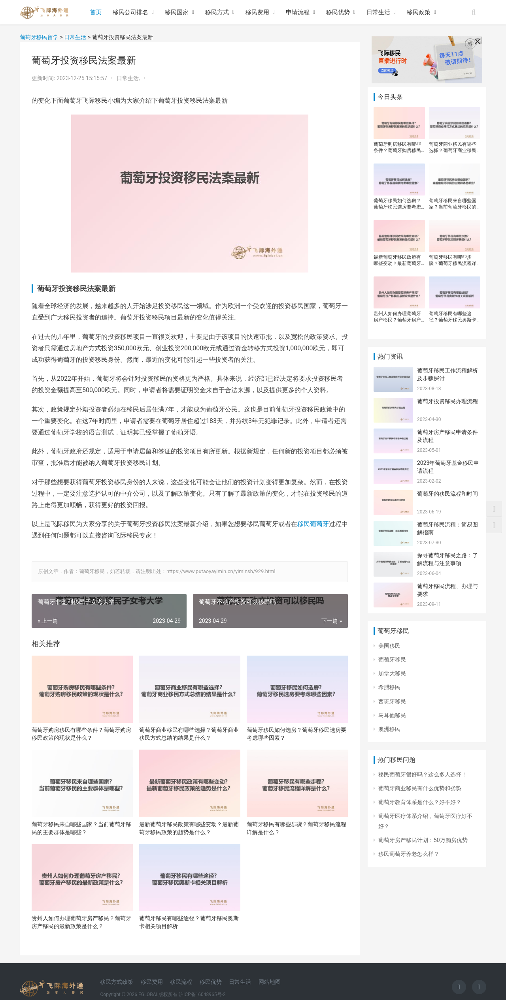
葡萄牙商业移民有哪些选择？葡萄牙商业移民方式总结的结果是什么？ (189, 734)
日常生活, (129, 78)
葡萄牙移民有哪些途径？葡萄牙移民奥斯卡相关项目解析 (189, 922)
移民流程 (181, 982)
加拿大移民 (392, 673)
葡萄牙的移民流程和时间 (447, 494)
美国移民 (389, 646)
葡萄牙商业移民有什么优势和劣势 (419, 788)
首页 (96, 12)
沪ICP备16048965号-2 (202, 994)
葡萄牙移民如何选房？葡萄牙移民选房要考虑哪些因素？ (296, 734)
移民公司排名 (130, 12)
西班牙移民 (392, 701)
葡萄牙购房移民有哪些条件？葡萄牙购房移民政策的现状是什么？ (81, 734)
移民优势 (338, 12)
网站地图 (270, 982)
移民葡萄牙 (313, 524)
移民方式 (217, 12)
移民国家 (177, 12)
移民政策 (418, 12)
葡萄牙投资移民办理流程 (447, 401)
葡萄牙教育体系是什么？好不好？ (419, 802)
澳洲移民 (389, 729)
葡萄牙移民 (392, 659)
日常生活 (378, 12)
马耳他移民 (392, 715)
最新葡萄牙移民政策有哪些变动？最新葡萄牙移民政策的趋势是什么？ (189, 828)
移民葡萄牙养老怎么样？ (408, 854)
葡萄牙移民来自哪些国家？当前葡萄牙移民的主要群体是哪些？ (81, 828)
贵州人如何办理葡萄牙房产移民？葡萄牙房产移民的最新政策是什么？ (81, 922)
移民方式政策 (116, 982)
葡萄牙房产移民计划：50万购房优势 (423, 840)
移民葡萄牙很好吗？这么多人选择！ (422, 774)
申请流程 (298, 12)
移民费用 (257, 12)
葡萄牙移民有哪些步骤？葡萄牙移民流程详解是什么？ (296, 828)
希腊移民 (389, 687)
